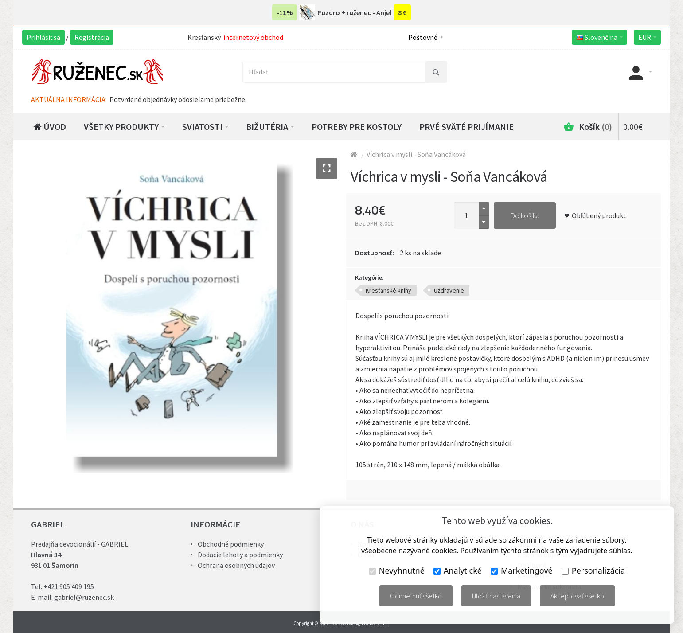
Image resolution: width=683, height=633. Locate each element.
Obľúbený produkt (599, 215)
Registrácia (91, 37)
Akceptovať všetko (577, 595)
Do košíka (524, 215)
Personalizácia (593, 570)
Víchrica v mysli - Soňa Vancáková (416, 154)
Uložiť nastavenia (496, 595)
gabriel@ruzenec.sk (84, 597)
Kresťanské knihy (388, 290)
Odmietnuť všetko (416, 595)
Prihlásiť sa (43, 37)
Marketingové (522, 570)
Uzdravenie (449, 290)
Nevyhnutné (397, 570)
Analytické (457, 570)
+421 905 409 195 (68, 586)
